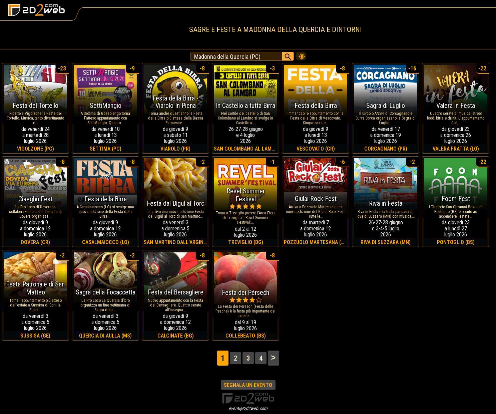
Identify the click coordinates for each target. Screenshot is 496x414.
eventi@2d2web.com (248, 408)
